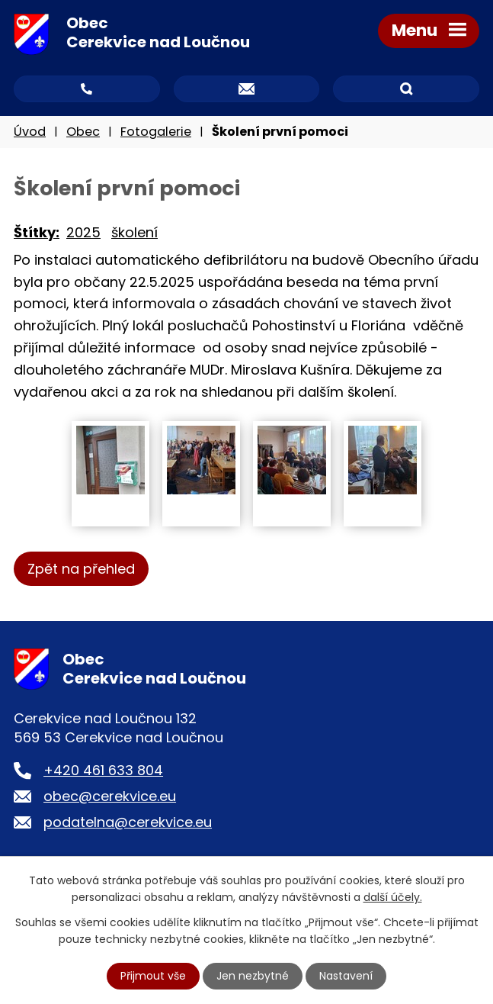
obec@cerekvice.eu (109, 796)
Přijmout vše (153, 975)
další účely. (392, 897)
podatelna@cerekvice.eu (127, 822)
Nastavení (346, 975)
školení (134, 232)
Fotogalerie (155, 131)
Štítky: (36, 232)
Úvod (30, 131)
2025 (83, 232)
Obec (83, 131)
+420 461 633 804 (103, 770)
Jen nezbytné (252, 975)
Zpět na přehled (81, 568)
